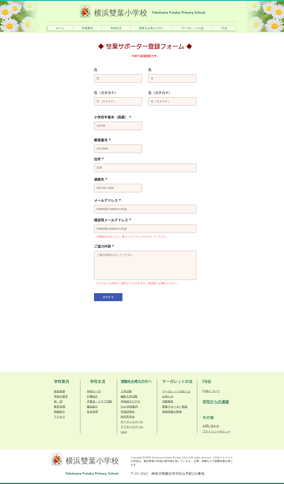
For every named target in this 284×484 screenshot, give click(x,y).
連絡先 (99, 179)
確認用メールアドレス (111, 220)
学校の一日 (94, 391)
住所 (97, 159)
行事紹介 (92, 396)
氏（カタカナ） (106, 92)
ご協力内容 (102, 246)
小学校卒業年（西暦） (111, 117)
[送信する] (108, 297)
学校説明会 (128, 411)
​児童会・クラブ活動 (99, 401)
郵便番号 (101, 140)
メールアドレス (106, 200)
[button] (87, 28)
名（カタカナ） (160, 92)
